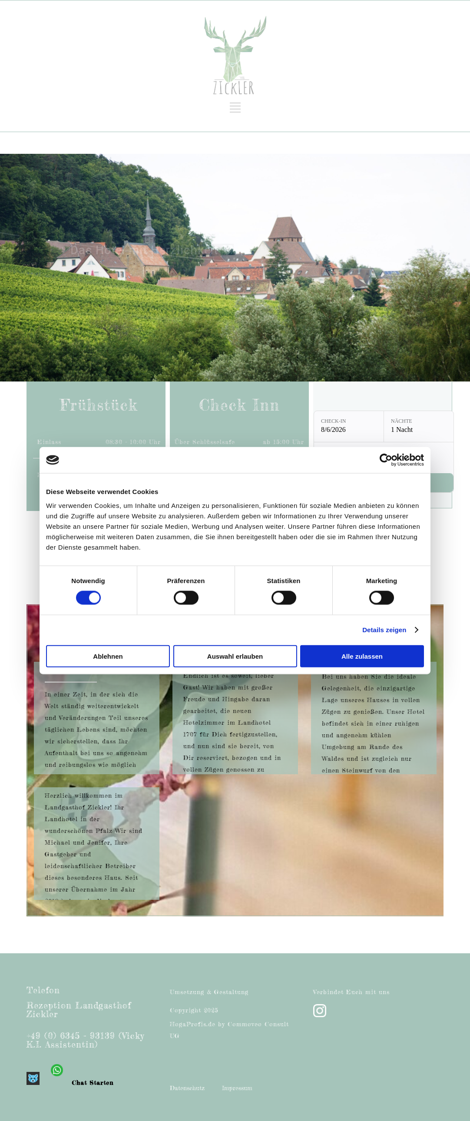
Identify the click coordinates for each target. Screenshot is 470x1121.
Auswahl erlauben (235, 656)
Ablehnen (107, 656)
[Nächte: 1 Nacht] (418, 426)
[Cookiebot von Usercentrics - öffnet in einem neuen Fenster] (386, 460)
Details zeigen (384, 629)
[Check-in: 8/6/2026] (349, 426)
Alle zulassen (362, 656)
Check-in (333, 421)
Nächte (401, 421)
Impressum (237, 1087)
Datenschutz (187, 1087)
